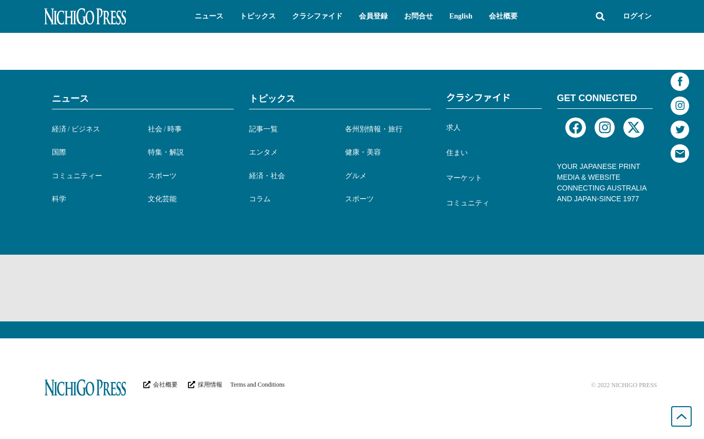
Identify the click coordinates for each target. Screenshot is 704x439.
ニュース (70, 98)
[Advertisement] (352, 288)
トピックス (272, 98)
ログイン (637, 16)
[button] (209, 16)
